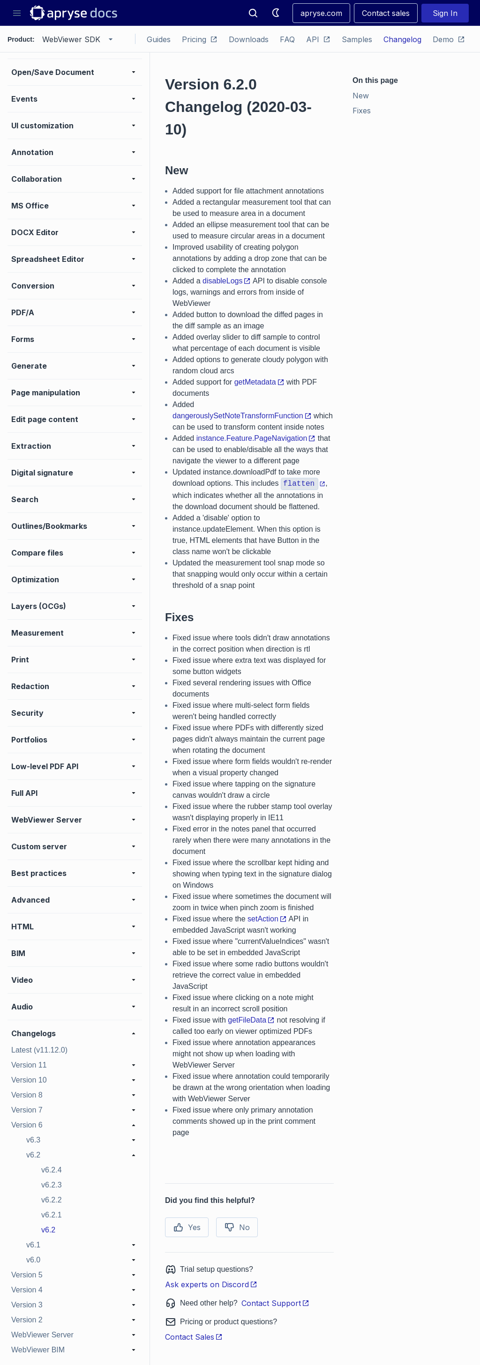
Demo (449, 39)
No (237, 1227)
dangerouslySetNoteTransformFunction (242, 416)
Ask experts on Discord (211, 1284)
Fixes (361, 110)
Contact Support (275, 1303)
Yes (187, 1227)
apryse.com (321, 13)
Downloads (249, 39)
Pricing (200, 39)
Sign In (445, 13)
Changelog (402, 39)
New (360, 95)
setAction (267, 919)
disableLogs (226, 281)
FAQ (287, 39)
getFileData (251, 1020)
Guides (159, 39)
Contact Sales (194, 1337)
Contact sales (386, 13)
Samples (357, 39)
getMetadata (259, 382)
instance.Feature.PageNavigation (256, 438)
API (318, 39)
